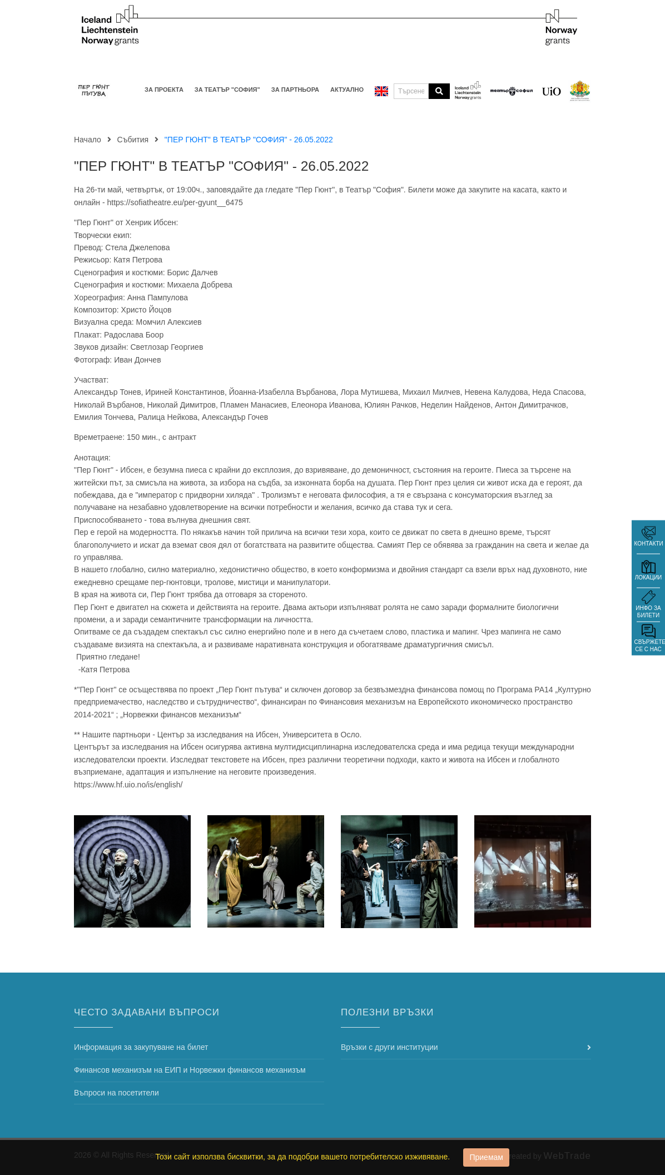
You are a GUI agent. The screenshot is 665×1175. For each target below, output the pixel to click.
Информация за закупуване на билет (141, 1047)
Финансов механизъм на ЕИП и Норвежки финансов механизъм (190, 1069)
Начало (87, 139)
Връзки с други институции (389, 1047)
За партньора (295, 89)
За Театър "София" (227, 89)
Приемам (486, 1157)
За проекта (164, 89)
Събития (133, 139)
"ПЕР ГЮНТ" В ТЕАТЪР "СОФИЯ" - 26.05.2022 (221, 165)
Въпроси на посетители (116, 1092)
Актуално (347, 89)
